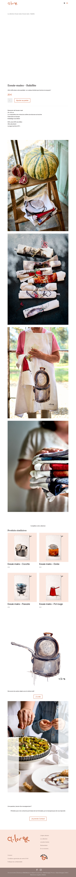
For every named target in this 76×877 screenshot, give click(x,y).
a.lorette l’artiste (44, 842)
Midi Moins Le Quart (29, 872)
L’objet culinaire (44, 835)
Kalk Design (46, 872)
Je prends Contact (38, 819)
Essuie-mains (18, 14)
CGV (66, 872)
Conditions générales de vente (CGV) (18, 858)
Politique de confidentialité (15, 862)
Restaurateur (43, 845)
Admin (44, 875)
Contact (10, 855)
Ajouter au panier (22, 100)
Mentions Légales (35, 875)
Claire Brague (60, 872)
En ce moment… (44, 848)
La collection (11, 14)
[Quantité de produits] (10, 100)
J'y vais (38, 697)
